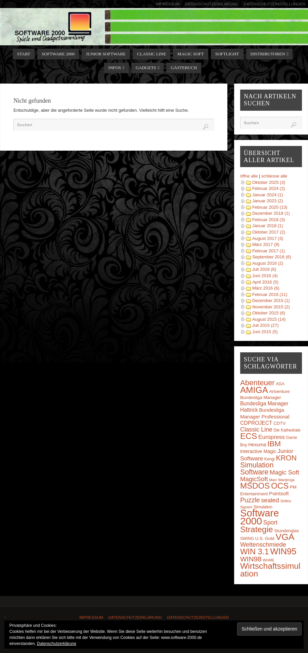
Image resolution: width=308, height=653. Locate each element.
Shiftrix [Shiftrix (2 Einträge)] (285, 501)
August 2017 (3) (267, 238)
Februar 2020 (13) (270, 207)
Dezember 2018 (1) (271, 213)
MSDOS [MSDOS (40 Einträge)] (255, 485)
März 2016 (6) (265, 288)
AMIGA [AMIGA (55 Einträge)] (254, 390)
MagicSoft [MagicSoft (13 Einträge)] (254, 479)
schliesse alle (274, 176)
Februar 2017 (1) (268, 250)
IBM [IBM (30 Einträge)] (274, 443)
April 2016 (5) (265, 282)
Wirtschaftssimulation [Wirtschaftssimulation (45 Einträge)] (270, 569)
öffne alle (249, 176)
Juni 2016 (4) (265, 275)
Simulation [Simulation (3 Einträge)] (263, 507)
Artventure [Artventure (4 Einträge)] (279, 391)
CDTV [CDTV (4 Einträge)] (279, 423)
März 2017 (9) (265, 244)
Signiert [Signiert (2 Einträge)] (246, 507)
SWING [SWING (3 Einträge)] (247, 538)
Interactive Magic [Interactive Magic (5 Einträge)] (258, 451)
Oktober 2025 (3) (268, 182)
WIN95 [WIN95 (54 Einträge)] (283, 551)
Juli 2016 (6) (264, 269)
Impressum (168, 4)
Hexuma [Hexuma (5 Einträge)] (257, 444)
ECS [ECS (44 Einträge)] (248, 436)
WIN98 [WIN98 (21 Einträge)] (251, 559)
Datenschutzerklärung (211, 4)
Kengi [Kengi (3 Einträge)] (269, 459)
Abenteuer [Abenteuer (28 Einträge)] (257, 383)
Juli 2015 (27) (265, 325)
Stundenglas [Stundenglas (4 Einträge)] (286, 530)
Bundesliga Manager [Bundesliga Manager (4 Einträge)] (260, 397)
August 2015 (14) (269, 319)
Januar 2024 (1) (267, 194)
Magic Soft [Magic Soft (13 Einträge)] (284, 472)
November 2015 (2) (271, 306)
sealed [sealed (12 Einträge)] (270, 500)
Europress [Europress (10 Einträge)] (271, 437)
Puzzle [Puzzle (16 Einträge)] (250, 500)
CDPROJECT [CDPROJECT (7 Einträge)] (256, 423)
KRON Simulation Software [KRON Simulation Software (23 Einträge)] (268, 465)
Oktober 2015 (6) (268, 312)
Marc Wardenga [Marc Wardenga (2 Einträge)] (281, 480)
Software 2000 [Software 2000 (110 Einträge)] (259, 516)
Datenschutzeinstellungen (274, 4)
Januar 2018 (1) (267, 225)
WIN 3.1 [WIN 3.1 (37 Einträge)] (254, 551)
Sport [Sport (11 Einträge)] (270, 522)
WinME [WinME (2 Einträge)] (268, 560)
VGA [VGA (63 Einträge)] (285, 537)
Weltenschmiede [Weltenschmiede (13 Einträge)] (263, 544)
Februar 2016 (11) (270, 294)
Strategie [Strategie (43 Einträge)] (256, 529)
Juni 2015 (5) (265, 331)
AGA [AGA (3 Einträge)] (280, 384)
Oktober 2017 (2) (268, 232)
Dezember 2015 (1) (271, 300)
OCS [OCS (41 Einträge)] (280, 485)
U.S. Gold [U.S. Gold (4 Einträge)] (264, 538)
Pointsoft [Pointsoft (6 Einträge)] (279, 493)
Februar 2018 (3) (268, 219)
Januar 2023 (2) (267, 200)
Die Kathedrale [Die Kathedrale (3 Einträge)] (286, 430)
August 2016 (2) (267, 263)
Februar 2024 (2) (268, 188)
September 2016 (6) (271, 256)
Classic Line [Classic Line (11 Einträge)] (256, 429)
